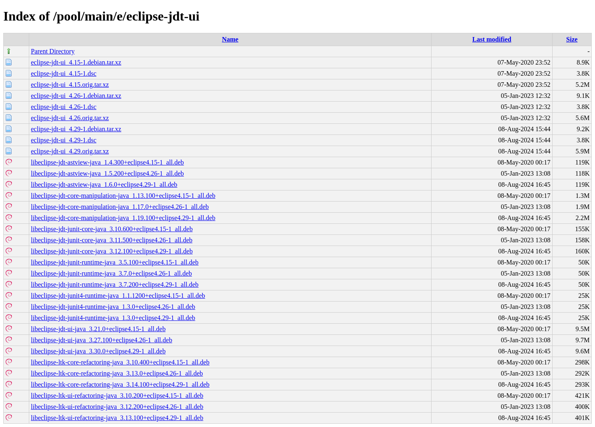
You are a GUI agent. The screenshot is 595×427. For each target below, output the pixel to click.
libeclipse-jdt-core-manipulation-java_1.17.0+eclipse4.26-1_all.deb (120, 206)
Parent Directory (53, 51)
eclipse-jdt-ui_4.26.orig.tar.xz (70, 117)
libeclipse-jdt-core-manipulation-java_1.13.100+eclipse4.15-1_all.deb (123, 195)
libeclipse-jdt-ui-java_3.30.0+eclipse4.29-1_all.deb (98, 351)
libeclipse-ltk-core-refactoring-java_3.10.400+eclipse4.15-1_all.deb (120, 362)
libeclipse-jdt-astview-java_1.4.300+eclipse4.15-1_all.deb (107, 162)
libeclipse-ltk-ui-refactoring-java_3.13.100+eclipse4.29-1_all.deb (117, 417)
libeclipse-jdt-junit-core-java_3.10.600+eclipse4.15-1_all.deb (112, 228)
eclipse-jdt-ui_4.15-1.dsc (63, 73)
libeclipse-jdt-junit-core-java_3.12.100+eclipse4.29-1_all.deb (112, 251)
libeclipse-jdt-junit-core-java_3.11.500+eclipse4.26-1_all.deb (111, 240)
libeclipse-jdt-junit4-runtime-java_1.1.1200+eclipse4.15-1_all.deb (118, 295)
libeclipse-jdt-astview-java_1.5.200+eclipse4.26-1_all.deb (107, 173)
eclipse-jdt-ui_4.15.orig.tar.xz (70, 84)
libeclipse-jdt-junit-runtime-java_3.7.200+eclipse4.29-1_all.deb (114, 284)
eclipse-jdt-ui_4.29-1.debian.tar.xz (76, 128)
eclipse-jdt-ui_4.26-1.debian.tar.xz (76, 95)
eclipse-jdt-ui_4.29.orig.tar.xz (70, 151)
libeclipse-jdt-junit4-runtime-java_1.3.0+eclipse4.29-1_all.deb (113, 317)
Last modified (491, 39)
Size (572, 39)
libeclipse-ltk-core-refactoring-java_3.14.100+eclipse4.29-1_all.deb (120, 384)
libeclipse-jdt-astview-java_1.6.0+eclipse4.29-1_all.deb (104, 184)
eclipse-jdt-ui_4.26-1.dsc (63, 106)
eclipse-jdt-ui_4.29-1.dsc (63, 140)
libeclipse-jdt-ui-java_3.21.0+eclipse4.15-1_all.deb (98, 328)
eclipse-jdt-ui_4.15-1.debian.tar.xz (76, 62)
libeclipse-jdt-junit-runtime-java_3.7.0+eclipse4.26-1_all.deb (111, 273)
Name (230, 39)
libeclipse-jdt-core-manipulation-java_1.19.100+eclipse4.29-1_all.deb (123, 217)
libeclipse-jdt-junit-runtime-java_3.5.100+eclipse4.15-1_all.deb (114, 262)
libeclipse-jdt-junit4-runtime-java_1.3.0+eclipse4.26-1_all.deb (113, 306)
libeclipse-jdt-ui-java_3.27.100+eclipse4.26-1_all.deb (101, 339)
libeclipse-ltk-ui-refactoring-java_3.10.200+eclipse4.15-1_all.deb (117, 395)
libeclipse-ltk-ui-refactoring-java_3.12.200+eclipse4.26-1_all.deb (117, 406)
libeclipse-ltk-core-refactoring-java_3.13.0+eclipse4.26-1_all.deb (117, 373)
